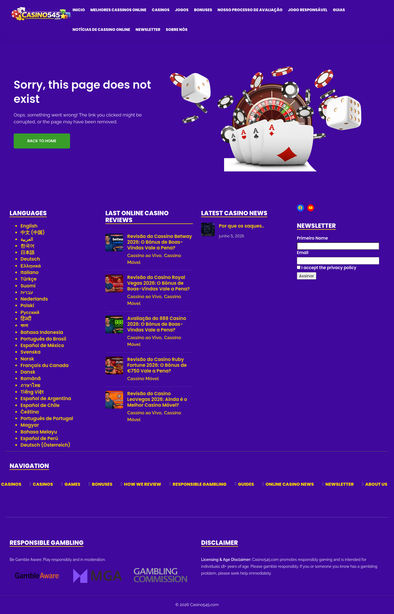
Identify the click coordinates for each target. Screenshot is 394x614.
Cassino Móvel (143, 378)
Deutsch (30, 259)
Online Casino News (290, 484)
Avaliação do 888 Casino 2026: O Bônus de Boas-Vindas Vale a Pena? (156, 324)
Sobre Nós (176, 29)
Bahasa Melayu (39, 432)
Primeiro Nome (312, 238)
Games (72, 484)
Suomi (28, 286)
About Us (376, 484)
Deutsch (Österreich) (45, 445)
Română (31, 378)
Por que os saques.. (241, 226)
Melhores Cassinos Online (118, 10)
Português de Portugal (47, 418)
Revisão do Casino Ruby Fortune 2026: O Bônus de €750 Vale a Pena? (157, 365)
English (29, 226)
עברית (27, 292)
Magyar (30, 425)
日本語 (27, 252)
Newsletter (148, 29)
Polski (27, 305)
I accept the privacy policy (326, 267)
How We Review (142, 484)
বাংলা (24, 325)
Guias (339, 10)
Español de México (42, 345)
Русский (30, 312)
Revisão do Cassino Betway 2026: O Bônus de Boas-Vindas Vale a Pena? (159, 242)
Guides (246, 484)
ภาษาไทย (30, 385)
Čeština (30, 412)
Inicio (79, 10)
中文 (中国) (33, 232)
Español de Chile (40, 405)
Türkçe (29, 279)
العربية (27, 239)
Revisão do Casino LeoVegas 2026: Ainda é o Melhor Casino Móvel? (157, 399)
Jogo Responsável (308, 10)
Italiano (30, 272)
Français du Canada (45, 365)
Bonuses (203, 10)
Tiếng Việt (32, 392)
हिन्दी (26, 319)
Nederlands (34, 299)
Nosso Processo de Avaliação (250, 10)
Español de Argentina (46, 398)
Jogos (182, 10)
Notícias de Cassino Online (101, 29)
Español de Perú (39, 438)
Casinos (161, 10)
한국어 (27, 246)
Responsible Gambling (200, 484)
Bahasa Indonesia (42, 332)
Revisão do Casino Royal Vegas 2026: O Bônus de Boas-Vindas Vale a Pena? (158, 283)
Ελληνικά (31, 266)
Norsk (27, 359)
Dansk (28, 372)
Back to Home (41, 141)
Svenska (30, 352)
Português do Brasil (43, 339)
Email (302, 252)
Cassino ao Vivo (144, 255)
